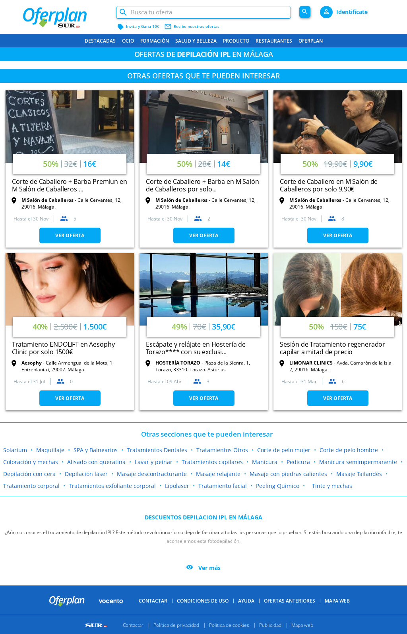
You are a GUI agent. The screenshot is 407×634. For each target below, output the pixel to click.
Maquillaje (50, 450)
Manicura (264, 462)
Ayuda (246, 600)
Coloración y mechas (30, 462)
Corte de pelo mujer (283, 450)
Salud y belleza (196, 40)
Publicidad (270, 624)
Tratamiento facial (222, 486)
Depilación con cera (29, 474)
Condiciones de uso (203, 600)
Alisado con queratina (96, 462)
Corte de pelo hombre (349, 450)
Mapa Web (337, 600)
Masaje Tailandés (359, 474)
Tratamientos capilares (212, 462)
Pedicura (298, 462)
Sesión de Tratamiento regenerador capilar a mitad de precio (332, 348)
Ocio (128, 40)
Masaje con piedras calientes (288, 474)
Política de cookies (229, 624)
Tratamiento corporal (31, 486)
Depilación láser (86, 474)
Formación (154, 40)
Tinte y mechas (332, 486)
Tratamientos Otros (222, 450)
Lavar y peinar (153, 462)
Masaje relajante (218, 474)
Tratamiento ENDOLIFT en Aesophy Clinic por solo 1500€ (63, 348)
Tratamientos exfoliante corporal (112, 486)
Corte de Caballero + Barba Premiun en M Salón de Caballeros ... (69, 185)
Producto (236, 40)
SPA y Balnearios (96, 450)
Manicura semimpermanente (358, 462)
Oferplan (310, 40)
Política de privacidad (176, 624)
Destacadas (100, 40)
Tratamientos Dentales (157, 450)
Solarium (15, 450)
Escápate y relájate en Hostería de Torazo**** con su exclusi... (196, 348)
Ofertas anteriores (289, 600)
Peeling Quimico (277, 486)
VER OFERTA (69, 235)
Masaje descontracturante (152, 474)
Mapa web (302, 624)
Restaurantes (274, 40)
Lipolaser (177, 486)
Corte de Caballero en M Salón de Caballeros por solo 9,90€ (329, 185)
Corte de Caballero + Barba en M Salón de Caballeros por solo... (202, 185)
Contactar (153, 600)
